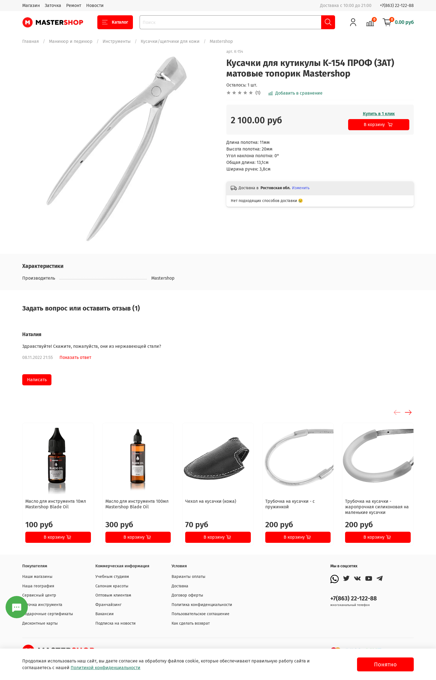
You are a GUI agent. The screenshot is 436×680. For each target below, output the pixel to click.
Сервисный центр (39, 595)
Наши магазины (37, 576)
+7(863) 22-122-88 (397, 5)
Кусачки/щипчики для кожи (170, 41)
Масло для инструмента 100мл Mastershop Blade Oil (137, 504)
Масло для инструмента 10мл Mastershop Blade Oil (55, 504)
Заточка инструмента (42, 604)
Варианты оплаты (188, 576)
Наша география (38, 586)
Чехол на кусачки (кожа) (210, 501)
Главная (30, 41)
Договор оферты (187, 595)
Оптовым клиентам (113, 595)
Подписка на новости (115, 623)
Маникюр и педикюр (71, 41)
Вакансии (104, 614)
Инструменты (117, 41)
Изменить (300, 188)
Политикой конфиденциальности (105, 667)
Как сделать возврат (191, 623)
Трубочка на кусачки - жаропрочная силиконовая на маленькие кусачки (377, 507)
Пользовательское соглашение (200, 614)
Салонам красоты (111, 586)
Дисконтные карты (40, 623)
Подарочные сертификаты (47, 614)
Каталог (115, 22)
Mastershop (221, 41)
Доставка (180, 586)
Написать (37, 379)
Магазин (31, 5)
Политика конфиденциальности (202, 604)
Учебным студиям (112, 576)
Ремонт (73, 5)
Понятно (385, 664)
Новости (95, 5)
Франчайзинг (108, 604)
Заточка (53, 5)
